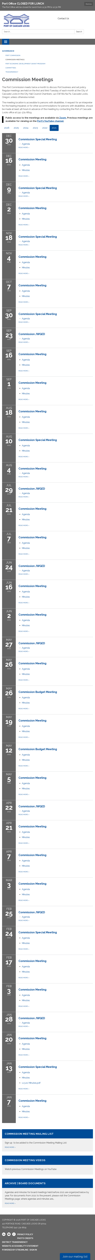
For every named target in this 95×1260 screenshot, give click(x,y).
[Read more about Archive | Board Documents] (47, 1193)
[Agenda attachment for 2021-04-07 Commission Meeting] (26, 860)
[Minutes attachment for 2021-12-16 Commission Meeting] (26, 170)
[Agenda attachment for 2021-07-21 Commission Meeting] (26, 514)
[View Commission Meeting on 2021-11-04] (56, 257)
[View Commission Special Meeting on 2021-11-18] (56, 237)
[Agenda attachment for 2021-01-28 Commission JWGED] (26, 1023)
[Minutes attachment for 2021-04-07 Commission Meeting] (26, 866)
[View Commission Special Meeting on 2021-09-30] (56, 314)
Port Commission (12, 55)
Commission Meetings (14, 60)
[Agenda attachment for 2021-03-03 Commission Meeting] (26, 889)
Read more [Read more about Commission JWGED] (24, 342)
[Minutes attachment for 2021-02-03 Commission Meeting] (26, 1000)
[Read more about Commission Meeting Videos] (47, 1165)
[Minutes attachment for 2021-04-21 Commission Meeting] (26, 837)
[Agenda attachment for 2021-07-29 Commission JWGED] (26, 493)
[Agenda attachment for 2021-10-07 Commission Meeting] (26, 291)
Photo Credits (25, 1238)
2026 (6, 128)
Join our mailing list (75, 1256)
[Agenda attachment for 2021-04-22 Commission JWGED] (26, 811)
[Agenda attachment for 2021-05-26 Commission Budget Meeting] (26, 697)
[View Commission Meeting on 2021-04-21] (56, 826)
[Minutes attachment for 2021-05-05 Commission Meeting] (26, 788)
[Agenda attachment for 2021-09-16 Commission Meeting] (26, 359)
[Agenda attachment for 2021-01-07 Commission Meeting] (26, 1106)
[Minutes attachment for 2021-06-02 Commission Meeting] (26, 625)
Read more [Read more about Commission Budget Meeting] (24, 709)
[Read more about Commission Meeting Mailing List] (47, 1140)
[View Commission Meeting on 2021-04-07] (56, 855)
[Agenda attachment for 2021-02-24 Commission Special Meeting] (26, 938)
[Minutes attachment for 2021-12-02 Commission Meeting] (26, 219)
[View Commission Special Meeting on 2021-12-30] (56, 139)
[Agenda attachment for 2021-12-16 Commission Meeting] (26, 165)
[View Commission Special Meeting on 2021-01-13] (56, 1067)
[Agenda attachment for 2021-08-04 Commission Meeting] (26, 473)
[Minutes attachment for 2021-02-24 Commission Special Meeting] (26, 943)
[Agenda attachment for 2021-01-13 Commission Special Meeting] (26, 1072)
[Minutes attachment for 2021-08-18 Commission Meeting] (26, 422)
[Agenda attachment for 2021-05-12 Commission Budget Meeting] (26, 754)
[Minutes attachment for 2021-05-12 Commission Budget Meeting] (26, 760)
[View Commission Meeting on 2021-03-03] (56, 884)
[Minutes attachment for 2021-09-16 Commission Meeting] (26, 365)
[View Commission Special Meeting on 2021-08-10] (56, 440)
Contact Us (63, 18)
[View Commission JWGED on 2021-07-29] (56, 489)
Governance (8, 51)
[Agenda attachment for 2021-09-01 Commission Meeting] (26, 388)
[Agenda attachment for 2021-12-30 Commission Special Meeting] (26, 144)
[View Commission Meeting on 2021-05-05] (56, 778)
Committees (10, 68)
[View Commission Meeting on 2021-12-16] (56, 159)
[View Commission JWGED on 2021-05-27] (56, 643)
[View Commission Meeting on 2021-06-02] (56, 615)
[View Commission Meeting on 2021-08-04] (56, 469)
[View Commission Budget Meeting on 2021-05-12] (56, 749)
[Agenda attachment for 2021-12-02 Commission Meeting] (26, 213)
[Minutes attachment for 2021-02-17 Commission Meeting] (26, 971)
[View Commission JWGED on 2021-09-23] (56, 334)
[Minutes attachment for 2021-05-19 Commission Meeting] (26, 731)
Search (79, 32)
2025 (16, 128)
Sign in (33, 1250)
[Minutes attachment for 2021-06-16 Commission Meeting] (26, 597)
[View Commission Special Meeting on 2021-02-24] (56, 932)
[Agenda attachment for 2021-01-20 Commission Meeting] (26, 1044)
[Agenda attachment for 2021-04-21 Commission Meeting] (26, 832)
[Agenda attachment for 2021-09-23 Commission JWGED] (26, 338)
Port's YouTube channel (50, 121)
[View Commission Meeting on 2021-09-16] (56, 354)
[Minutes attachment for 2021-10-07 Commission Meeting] (26, 296)
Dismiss (89, 4)
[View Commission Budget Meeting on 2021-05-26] (56, 692)
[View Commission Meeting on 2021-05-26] (56, 663)
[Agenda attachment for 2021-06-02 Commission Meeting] (26, 620)
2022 (44, 128)
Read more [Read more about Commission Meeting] (24, 176)
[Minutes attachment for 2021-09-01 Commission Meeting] (26, 393)
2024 (25, 128)
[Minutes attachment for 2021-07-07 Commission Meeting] (26, 548)
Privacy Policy (25, 1234)
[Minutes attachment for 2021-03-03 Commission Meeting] (26, 894)
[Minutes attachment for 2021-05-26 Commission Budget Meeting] (26, 702)
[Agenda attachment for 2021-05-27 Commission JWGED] (26, 648)
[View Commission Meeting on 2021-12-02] (56, 208)
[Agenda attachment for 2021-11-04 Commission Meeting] (26, 262)
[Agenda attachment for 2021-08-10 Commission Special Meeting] (26, 445)
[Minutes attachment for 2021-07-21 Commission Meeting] (26, 519)
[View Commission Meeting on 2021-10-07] (56, 285)
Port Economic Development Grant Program (25, 64)
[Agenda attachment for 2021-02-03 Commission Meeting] (26, 995)
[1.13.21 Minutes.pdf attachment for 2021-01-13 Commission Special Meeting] (31, 1083)
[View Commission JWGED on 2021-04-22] (56, 806)
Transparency (11, 72)
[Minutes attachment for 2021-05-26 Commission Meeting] (26, 674)
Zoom (62, 117)
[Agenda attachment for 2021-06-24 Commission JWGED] (26, 570)
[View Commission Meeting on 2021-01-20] (56, 1038)
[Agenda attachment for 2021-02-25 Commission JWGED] (26, 917)
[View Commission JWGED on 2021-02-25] (56, 912)
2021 (54, 128)
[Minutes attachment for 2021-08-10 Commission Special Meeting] (26, 450)
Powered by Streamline (15, 1250)
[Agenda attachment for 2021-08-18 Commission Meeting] (26, 417)
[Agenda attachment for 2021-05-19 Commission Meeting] (26, 726)
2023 (35, 128)
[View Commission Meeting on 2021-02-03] (56, 990)
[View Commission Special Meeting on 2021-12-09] (56, 188)
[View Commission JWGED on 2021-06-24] (56, 566)
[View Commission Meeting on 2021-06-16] (56, 586)
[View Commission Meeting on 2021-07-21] (56, 509)
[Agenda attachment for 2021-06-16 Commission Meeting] (26, 591)
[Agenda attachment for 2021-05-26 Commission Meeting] (26, 669)
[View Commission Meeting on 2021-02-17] (56, 961)
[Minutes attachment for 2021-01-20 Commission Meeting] (26, 1049)
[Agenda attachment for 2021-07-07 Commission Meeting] (26, 543)
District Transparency (15, 1242)
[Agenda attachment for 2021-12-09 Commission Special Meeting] (26, 192)
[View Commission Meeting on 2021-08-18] (56, 411)
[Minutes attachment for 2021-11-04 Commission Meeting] (26, 267)
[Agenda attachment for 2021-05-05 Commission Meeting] (26, 783)
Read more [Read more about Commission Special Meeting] (24, 147)
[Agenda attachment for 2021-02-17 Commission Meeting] (26, 966)
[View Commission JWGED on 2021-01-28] (56, 1018)
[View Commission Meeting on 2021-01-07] (56, 1101)
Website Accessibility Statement (20, 1246)
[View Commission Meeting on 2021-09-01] (56, 383)
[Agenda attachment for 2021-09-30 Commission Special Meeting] (26, 318)
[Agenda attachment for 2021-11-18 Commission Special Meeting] (26, 241)
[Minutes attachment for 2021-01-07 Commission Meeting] (26, 1111)
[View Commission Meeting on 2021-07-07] (56, 537)
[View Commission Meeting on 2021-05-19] (56, 721)
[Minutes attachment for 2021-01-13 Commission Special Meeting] (26, 1077)
